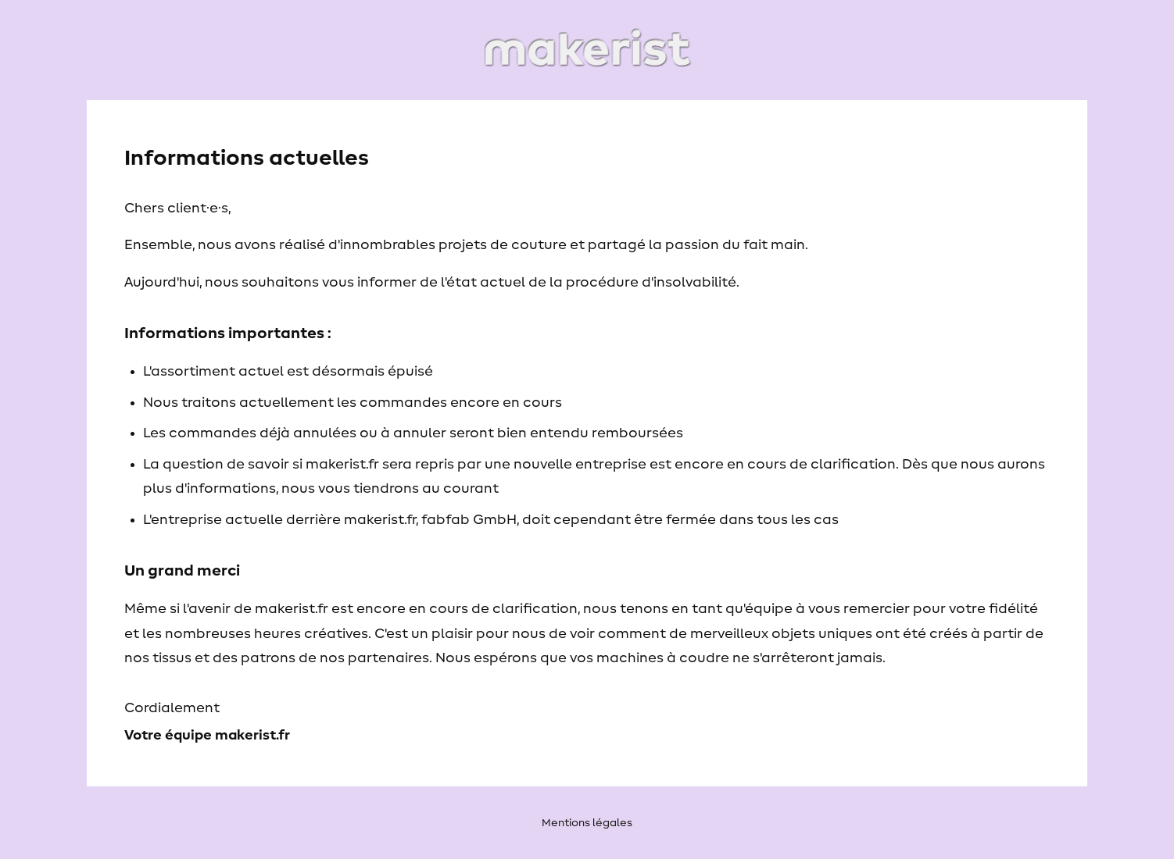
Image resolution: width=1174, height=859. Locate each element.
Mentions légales (587, 823)
